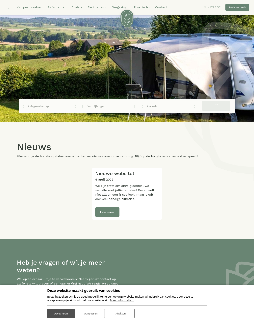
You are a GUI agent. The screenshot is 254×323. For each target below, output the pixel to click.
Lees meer (107, 212)
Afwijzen (120, 313)
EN (210, 7)
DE (216, 7)
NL (203, 7)
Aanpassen (91, 313)
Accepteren (61, 313)
